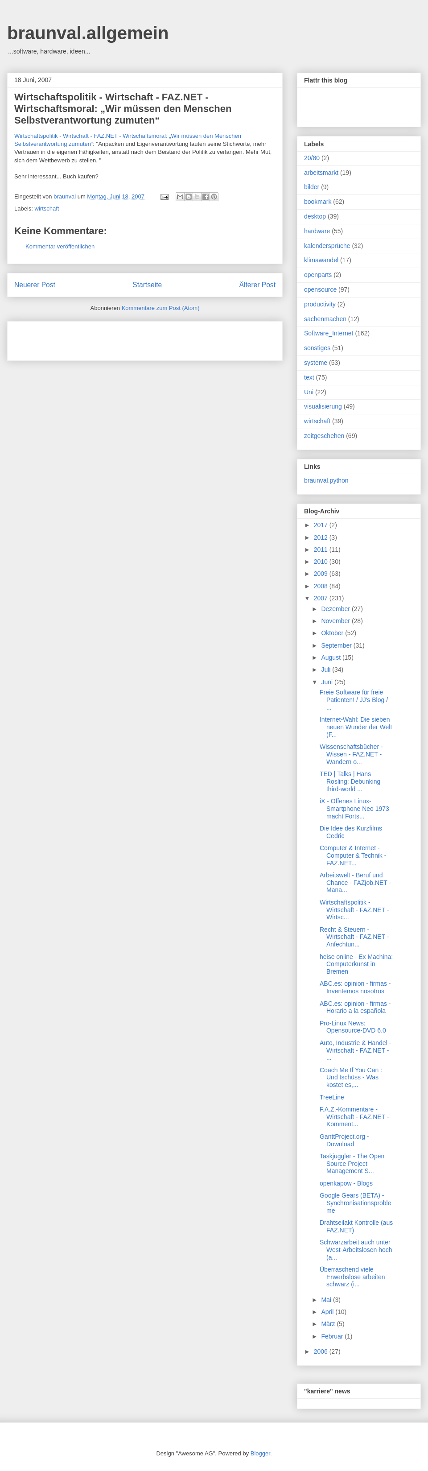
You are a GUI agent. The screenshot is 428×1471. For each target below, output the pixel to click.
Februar (333, 1336)
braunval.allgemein (88, 33)
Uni (308, 392)
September (337, 645)
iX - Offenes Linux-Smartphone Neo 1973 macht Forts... (354, 808)
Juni (327, 682)
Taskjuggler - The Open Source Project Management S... (352, 1164)
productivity (320, 304)
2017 (321, 525)
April (328, 1311)
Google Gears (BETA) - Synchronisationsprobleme (355, 1203)
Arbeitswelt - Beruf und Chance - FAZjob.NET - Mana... (355, 883)
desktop (315, 216)
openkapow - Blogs (346, 1183)
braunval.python (326, 480)
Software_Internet (329, 333)
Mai (327, 1299)
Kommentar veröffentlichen (60, 246)
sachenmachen (325, 318)
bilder (311, 186)
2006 (321, 1351)
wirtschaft (47, 208)
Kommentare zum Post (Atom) (161, 308)
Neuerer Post (34, 285)
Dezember (336, 608)
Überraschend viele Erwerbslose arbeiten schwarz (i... (352, 1277)
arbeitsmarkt (321, 172)
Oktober (333, 632)
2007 (321, 598)
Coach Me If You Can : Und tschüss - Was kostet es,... (351, 1077)
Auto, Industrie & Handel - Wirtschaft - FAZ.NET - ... (355, 1050)
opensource (320, 289)
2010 (321, 561)
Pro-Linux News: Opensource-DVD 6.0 (353, 1027)
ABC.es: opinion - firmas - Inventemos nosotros (355, 987)
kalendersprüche (327, 245)
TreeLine (332, 1097)
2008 (321, 586)
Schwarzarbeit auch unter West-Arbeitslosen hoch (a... (356, 1250)
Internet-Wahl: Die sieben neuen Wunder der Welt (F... (356, 727)
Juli (326, 669)
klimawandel (321, 260)
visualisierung (323, 406)
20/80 (312, 157)
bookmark (317, 201)
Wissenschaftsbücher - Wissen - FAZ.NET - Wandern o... (351, 754)
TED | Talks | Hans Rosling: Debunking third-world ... (350, 781)
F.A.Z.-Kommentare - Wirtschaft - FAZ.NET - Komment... (354, 1117)
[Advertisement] (118, 338)
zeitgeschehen (324, 435)
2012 (321, 537)
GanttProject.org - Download (344, 1140)
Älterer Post (257, 285)
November (336, 620)
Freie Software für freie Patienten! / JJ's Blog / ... (354, 700)
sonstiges (317, 347)
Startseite (147, 285)
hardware (317, 231)
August (331, 657)
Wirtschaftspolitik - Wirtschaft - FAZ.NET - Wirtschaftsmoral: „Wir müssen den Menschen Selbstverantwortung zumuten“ (122, 108)
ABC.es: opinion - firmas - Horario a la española (355, 1007)
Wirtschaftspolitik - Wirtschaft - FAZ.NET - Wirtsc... (354, 910)
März (329, 1323)
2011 (321, 549)
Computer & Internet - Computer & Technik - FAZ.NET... (353, 855)
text (309, 377)
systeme (315, 362)
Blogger (260, 1453)
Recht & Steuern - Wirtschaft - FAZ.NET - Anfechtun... (354, 937)
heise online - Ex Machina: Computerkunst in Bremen (356, 964)
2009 (321, 573)
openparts (318, 274)
